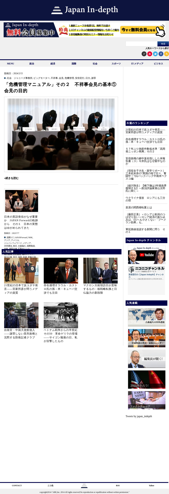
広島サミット (24, 249)
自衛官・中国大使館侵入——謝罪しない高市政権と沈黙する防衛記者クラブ (21, 334)
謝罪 (93, 78)
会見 (61, 78)
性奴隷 (16, 252)
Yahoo (151, 485)
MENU (10, 63)
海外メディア (28, 254)
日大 (87, 78)
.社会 (9, 78)
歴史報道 (17, 254)
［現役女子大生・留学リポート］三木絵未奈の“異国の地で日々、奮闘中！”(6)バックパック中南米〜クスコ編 (146, 174)
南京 (15, 246)
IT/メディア (137, 63)
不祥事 (54, 78)
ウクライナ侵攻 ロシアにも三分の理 (145, 199)
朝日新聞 (8, 254)
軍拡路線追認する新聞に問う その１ (145, 230)
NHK (30, 237)
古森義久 (22, 246)
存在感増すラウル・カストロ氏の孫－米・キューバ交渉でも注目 (60, 289)
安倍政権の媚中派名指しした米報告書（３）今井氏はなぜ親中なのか (145, 161)
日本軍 (28, 252)
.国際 (8, 237)
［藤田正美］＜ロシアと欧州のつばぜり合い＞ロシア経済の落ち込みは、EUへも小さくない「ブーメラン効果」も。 (146, 218)
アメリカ (15, 240)
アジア (7, 240)
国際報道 (31, 246)
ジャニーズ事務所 (23, 78)
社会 (95, 63)
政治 (31, 63)
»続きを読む (11, 178)
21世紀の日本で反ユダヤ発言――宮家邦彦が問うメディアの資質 (21, 289)
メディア (27, 243)
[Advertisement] (146, 96)
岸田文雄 (13, 249)
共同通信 (8, 246)
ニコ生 (50, 485)
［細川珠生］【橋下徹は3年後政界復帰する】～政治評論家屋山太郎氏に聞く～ (146, 188)
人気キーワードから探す (157, 48)
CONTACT (17, 485)
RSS (118, 485)
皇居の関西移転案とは (139, 207)
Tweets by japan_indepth (139, 416)
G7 (12, 237)
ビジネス (158, 63)
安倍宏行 (79, 78)
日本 (22, 252)
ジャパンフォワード (13, 243)
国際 (74, 63)
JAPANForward (21, 237)
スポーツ (116, 63)
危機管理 (69, 78)
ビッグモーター (42, 78)
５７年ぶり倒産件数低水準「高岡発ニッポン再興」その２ (145, 150)
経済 (53, 63)
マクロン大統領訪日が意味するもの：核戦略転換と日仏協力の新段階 (100, 289)
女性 (6, 249)
